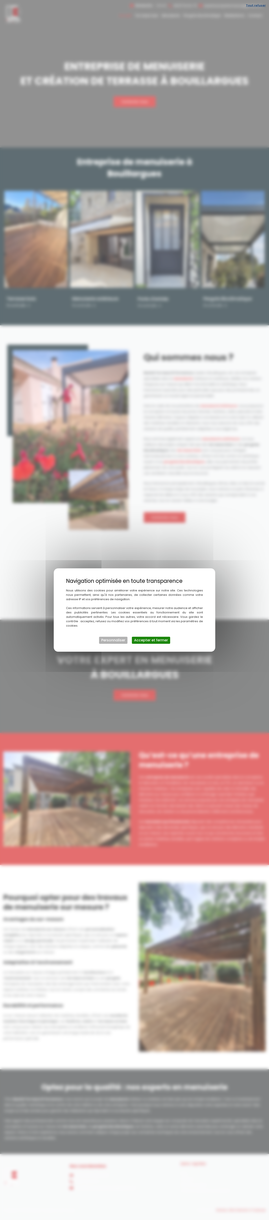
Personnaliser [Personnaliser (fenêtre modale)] (113, 640)
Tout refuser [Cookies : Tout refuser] (256, 5)
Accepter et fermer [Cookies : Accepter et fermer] (151, 640)
